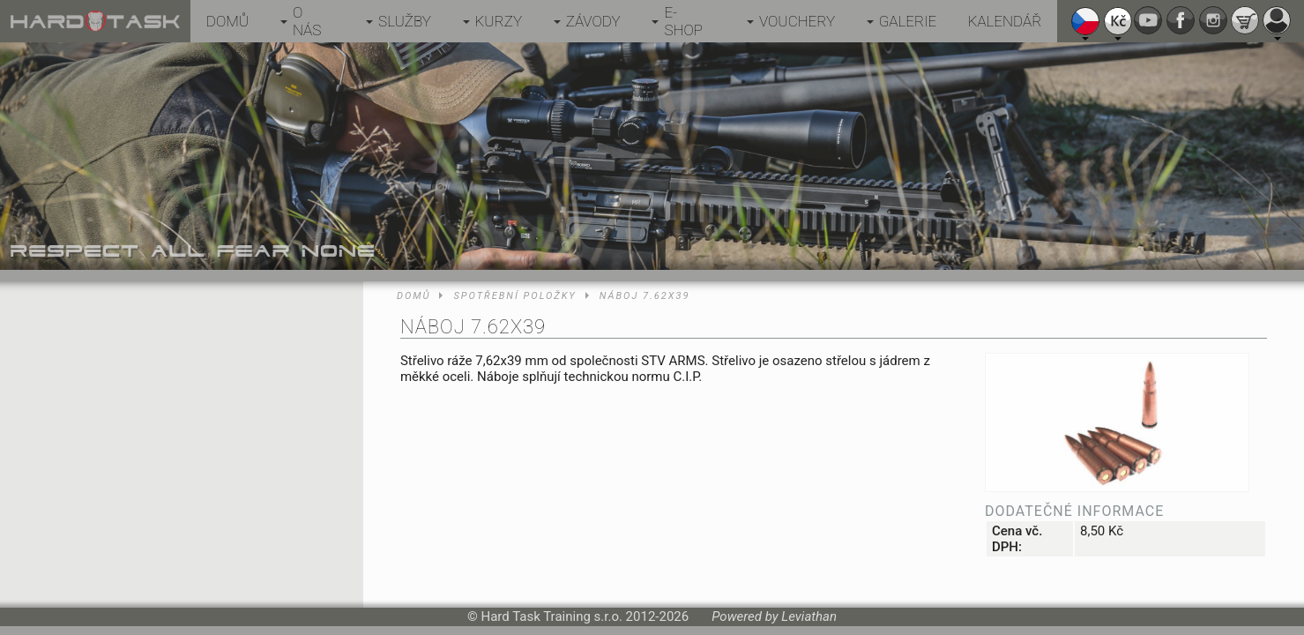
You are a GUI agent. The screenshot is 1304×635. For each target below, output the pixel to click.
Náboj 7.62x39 (645, 296)
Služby (404, 21)
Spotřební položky (514, 296)
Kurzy (499, 21)
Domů (227, 21)
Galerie (908, 21)
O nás (307, 21)
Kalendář (1005, 21)
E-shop (683, 21)
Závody (593, 21)
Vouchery (797, 21)
